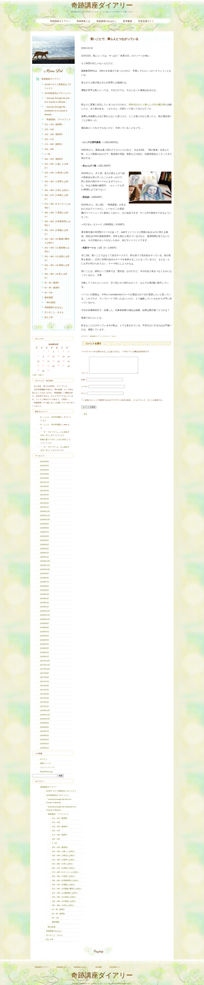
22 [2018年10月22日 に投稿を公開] (38, 366)
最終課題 (48, 297)
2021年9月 (44, 474)
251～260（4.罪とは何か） (57, 190)
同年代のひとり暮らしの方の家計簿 (147, 104)
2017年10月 (45, 669)
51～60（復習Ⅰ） (52, 282)
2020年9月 (44, 524)
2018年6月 (44, 636)
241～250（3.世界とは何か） (56, 183)
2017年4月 (44, 694)
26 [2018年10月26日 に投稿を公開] (58, 366)
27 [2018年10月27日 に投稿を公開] (63, 366)
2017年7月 (44, 681)
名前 (83, 383)
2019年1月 (44, 607)
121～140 (49, 129)
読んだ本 (48, 317)
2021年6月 (44, 486)
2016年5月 (44, 739)
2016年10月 (45, 719)
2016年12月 (45, 710)
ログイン (43, 759)
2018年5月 (44, 640)
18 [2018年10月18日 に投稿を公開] (53, 361)
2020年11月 (45, 515)
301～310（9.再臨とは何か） (56, 232)
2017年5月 (44, 690)
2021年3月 (44, 499)
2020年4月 (44, 544)
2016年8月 (44, 727)
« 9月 (34, 375)
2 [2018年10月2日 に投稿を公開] (43, 351)
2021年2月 (44, 503)
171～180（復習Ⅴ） (54, 144)
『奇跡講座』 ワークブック (57, 119)
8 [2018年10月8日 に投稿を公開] (38, 356)
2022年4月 (44, 470)
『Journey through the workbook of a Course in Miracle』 (55, 111)
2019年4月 (44, 594)
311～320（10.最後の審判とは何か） (56, 241)
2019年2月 (44, 603)
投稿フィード (45, 763)
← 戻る (84, 417)
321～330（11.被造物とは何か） (56, 249)
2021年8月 (44, 478)
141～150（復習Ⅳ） (54, 134)
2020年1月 (44, 557)
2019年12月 (45, 561)
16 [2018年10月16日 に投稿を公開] (43, 361)
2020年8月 (44, 528)
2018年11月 (45, 615)
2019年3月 (44, 598)
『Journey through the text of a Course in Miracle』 (57, 100)
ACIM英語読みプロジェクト (57, 93)
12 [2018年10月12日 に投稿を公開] (58, 356)
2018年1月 (44, 656)
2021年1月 (44, 507)
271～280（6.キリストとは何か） (57, 206)
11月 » (40, 375)
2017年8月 (44, 677)
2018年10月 (45, 619)
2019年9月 (44, 573)
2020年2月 (44, 553)
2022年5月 (44, 466)
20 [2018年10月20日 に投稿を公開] (63, 361)
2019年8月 (44, 578)
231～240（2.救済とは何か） (56, 174)
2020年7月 (44, 532)
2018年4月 (44, 644)
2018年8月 (44, 627)
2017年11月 (45, 665)
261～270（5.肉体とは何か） (56, 197)
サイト (84, 397)
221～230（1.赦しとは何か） (56, 166)
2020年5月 (44, 540)
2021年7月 (44, 482)
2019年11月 (45, 565)
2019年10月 (45, 569)
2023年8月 (44, 461)
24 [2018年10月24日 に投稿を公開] (48, 366)
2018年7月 (44, 632)
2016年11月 (45, 715)
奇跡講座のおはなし (106, 21)
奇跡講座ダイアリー (102, 6)
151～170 (49, 139)
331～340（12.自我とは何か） (56, 258)
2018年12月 (45, 611)
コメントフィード (47, 767)
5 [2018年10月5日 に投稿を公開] (58, 351)
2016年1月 (44, 748)
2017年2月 (44, 702)
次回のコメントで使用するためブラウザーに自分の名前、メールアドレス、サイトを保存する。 (124, 403)
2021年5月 (44, 491)
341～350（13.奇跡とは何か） (56, 267)
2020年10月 (45, 519)
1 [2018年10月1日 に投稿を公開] (38, 351)
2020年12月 (45, 511)
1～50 (47, 154)
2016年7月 (44, 731)
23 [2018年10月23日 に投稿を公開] (43, 366)
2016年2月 (44, 744)
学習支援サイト (146, 21)
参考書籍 (127, 21)
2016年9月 (44, 723)
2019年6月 (44, 586)
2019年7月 (44, 582)
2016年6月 (44, 735)
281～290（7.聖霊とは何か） (56, 214)
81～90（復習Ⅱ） (52, 287)
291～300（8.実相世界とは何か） (57, 223)
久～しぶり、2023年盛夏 (50, 417)
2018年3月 (44, 648)
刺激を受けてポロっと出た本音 (53, 439)
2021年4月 (44, 495)
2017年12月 (45, 661)
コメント (85, 376)
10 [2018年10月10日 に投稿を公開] (48, 356)
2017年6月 (44, 686)
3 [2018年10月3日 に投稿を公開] (48, 351)
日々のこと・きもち (109, 336)
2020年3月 (44, 549)
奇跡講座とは (83, 21)
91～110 (48, 292)
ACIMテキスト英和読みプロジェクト (57, 86)
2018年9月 (44, 623)
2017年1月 (44, 706)
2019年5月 (44, 590)
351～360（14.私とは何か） (55, 276)
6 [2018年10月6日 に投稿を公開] (63, 351)
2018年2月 (44, 652)
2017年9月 (44, 673)
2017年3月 (44, 698)
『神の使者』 (50, 302)
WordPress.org (46, 772)
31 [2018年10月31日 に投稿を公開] (48, 370)
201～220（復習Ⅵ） (54, 159)
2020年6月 (44, 536)
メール (84, 390)
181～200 (49, 149)
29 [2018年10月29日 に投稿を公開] (38, 370)
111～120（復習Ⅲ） (54, 124)
